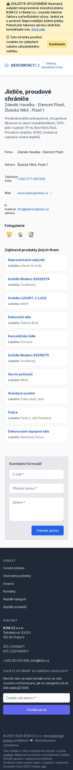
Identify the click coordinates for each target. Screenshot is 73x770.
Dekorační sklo (19, 317)
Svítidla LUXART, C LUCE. (27, 298)
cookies (8, 754)
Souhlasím (57, 44)
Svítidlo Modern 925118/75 (28, 355)
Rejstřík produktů (14, 607)
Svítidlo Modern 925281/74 (28, 279)
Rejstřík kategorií (14, 599)
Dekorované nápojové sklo (28, 431)
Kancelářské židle (21, 336)
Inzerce (8, 584)
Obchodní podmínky (17, 576)
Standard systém (21, 393)
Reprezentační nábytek (26, 260)
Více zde (38, 29)
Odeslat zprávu (47, 530)
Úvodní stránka (13, 568)
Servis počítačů (20, 374)
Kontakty (9, 591)
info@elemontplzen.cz (33, 209)
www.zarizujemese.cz (34, 193)
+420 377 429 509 (31, 179)
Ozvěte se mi (36, 710)
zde (43, 766)
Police (13, 412)
